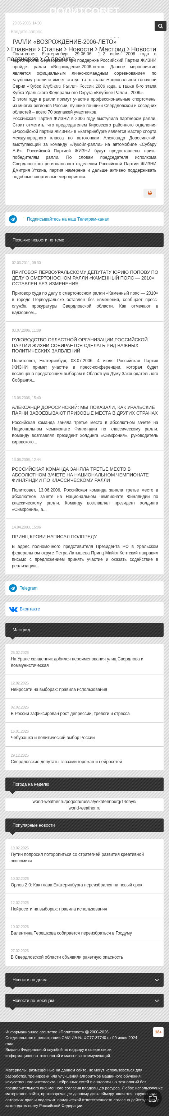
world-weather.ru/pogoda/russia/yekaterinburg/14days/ (85, 801)
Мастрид (110, 49)
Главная (21, 49)
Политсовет (84, 11)
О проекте (57, 59)
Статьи (50, 49)
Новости (78, 49)
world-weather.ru (85, 808)
